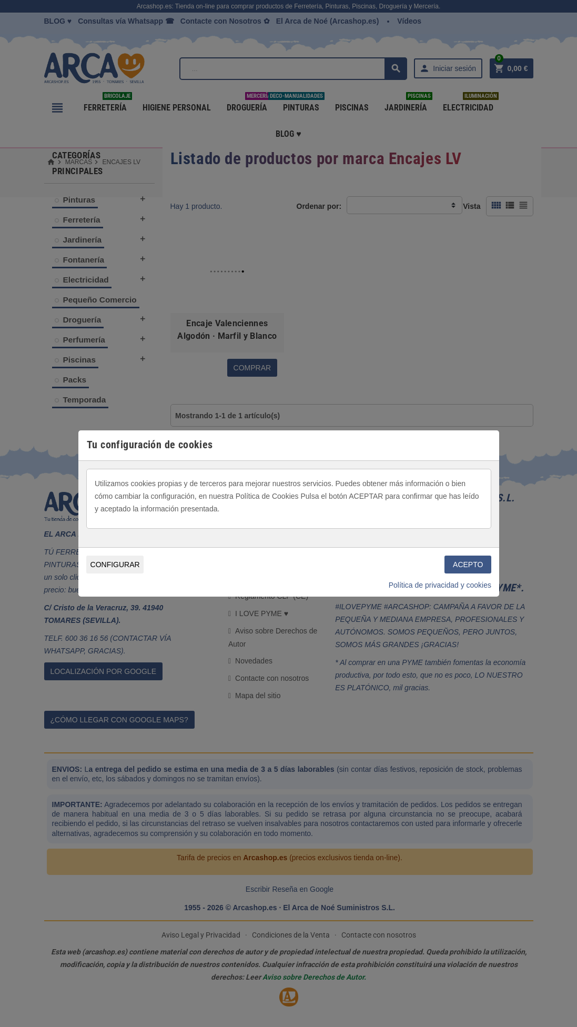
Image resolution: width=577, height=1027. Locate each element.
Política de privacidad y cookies (440, 585)
